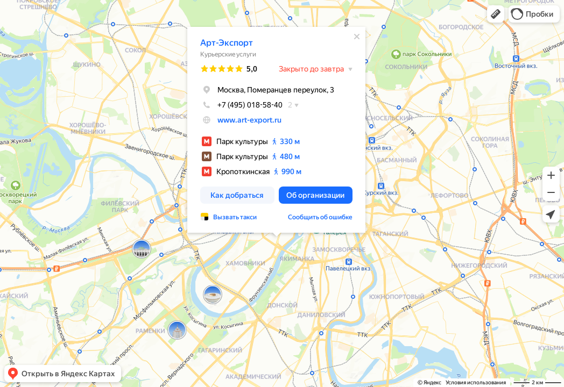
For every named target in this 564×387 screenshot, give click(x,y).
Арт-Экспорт (226, 43)
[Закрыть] (356, 36)
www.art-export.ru (249, 120)
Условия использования (476, 382)
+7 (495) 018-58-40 (241, 105)
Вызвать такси (235, 217)
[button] (495, 14)
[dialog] (276, 130)
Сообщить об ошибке (320, 217)
